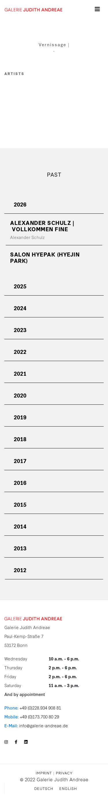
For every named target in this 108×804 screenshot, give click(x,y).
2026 (20, 204)
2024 (20, 308)
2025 (20, 286)
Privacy (64, 772)
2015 (20, 504)
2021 (20, 373)
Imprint (44, 772)
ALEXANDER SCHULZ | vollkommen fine (42, 226)
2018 (20, 439)
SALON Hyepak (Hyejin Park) (44, 257)
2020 (20, 395)
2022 (20, 351)
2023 (20, 329)
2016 (20, 482)
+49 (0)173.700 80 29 (39, 717)
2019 (20, 417)
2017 (20, 460)
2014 (20, 526)
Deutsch (43, 788)
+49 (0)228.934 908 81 (40, 708)
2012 (20, 570)
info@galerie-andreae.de (43, 725)
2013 (20, 548)
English (68, 788)
